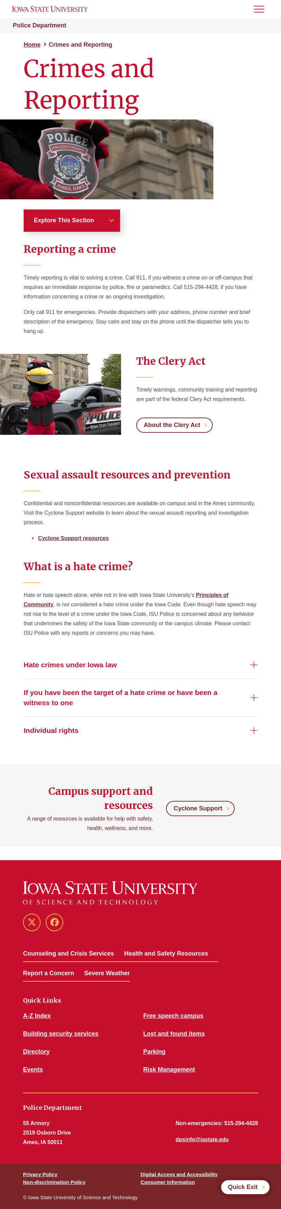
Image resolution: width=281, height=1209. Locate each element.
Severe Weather (107, 973)
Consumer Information (168, 1182)
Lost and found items (174, 1033)
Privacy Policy (40, 1174)
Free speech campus (173, 1015)
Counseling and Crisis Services (68, 953)
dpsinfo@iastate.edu (202, 1139)
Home (32, 44)
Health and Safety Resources (166, 953)
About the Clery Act (172, 425)
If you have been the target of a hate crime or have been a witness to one (120, 698)
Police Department (39, 25)
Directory (36, 1051)
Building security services (60, 1033)
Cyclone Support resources (73, 538)
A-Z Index (37, 1015)
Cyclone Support (197, 808)
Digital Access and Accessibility (179, 1174)
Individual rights (51, 730)
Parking (154, 1051)
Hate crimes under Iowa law (70, 665)
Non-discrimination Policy (54, 1182)
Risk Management (169, 1069)
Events (33, 1069)
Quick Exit (243, 1187)
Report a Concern (48, 973)
